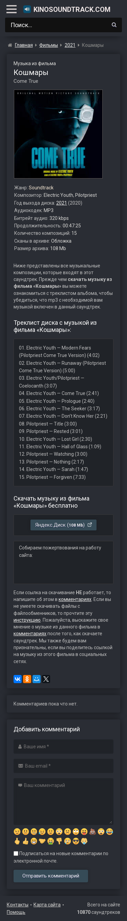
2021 (61, 203)
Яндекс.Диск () (63, 525)
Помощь (16, 912)
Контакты (17, 904)
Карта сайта (47, 904)
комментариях (75, 599)
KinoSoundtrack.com (66, 9)
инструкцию (27, 620)
